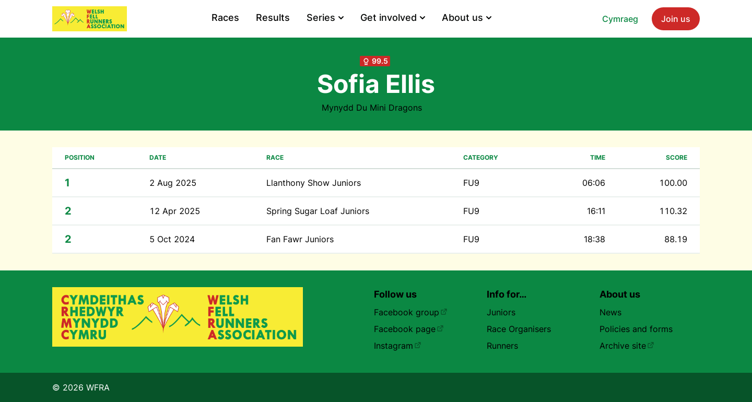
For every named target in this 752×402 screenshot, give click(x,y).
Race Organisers (519, 329)
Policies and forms (636, 329)
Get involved (392, 17)
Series (325, 17)
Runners (502, 345)
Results (273, 17)
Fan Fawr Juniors (300, 239)
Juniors (501, 312)
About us (466, 17)
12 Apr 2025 (174, 211)
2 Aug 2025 (172, 183)
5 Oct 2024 (172, 239)
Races (225, 17)
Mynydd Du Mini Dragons (372, 107)
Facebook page (409, 329)
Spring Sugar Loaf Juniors (317, 211)
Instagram (397, 345)
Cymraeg (620, 19)
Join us (675, 19)
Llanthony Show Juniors (313, 183)
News (610, 312)
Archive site (627, 345)
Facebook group (411, 312)
